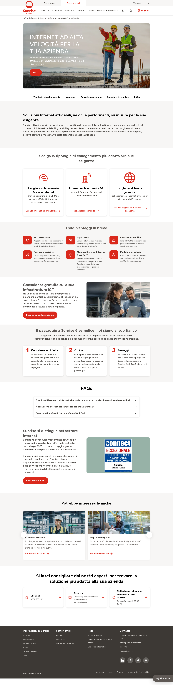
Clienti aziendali (73, 3)
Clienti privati (49, 3)
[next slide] (149, 535)
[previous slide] (24, 535)
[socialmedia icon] (122, 660)
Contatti (137, 3)
